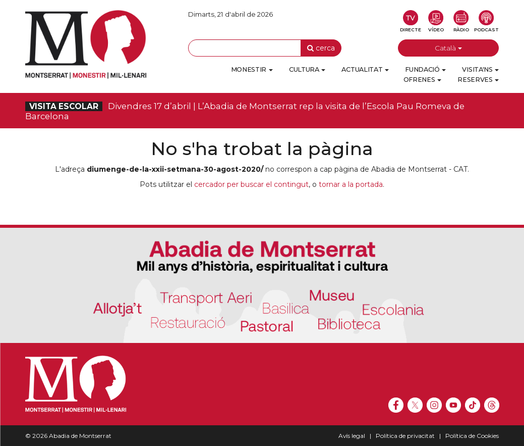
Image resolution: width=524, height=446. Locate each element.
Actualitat (365, 69)
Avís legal (351, 435)
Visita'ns (480, 69)
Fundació (425, 69)
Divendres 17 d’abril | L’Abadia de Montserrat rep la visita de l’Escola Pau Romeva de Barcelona (244, 111)
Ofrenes (422, 79)
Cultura (307, 69)
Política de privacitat (405, 435)
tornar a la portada (351, 184)
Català (448, 48)
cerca (321, 48)
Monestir (252, 69)
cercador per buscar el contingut (251, 184)
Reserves (478, 79)
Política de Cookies (472, 435)
